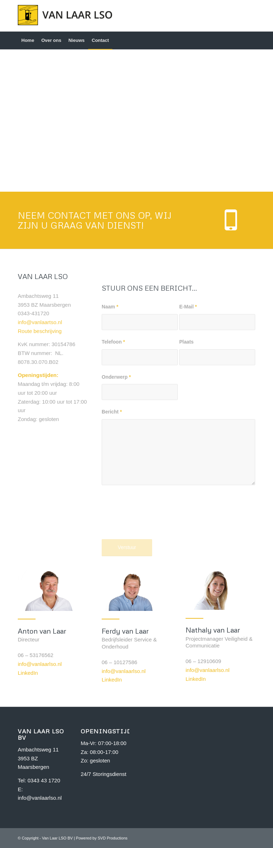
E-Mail (188, 353)
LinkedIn (28, 673)
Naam (110, 353)
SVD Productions (113, 838)
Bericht (112, 458)
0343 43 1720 (44, 780)
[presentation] (156, 564)
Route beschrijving (39, 347)
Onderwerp (116, 423)
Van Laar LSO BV (57, 838)
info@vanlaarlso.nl (40, 664)
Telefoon (113, 388)
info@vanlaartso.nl (40, 338)
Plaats (186, 388)
